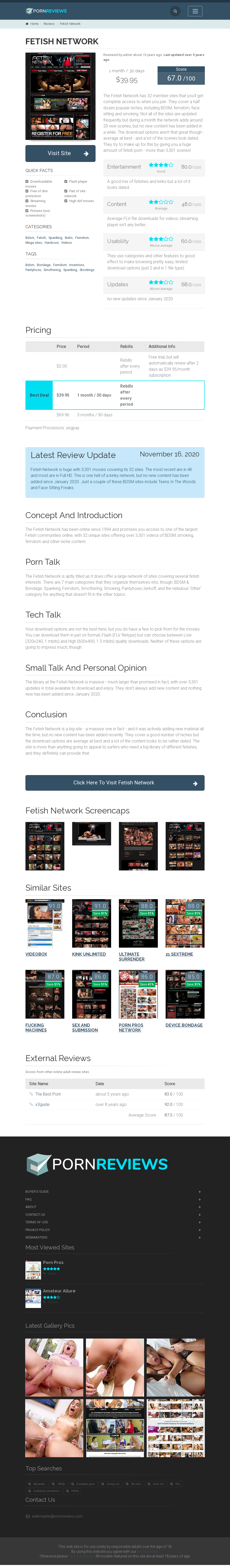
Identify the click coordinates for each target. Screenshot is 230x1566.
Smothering (52, 270)
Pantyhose (33, 270)
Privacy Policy (37, 1231)
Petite (72, 1492)
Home (31, 24)
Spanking (55, 238)
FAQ (28, 1200)
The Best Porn (48, 1095)
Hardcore (52, 243)
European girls (83, 1485)
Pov (175, 1485)
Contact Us (35, 1216)
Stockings (87, 270)
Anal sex (156, 1485)
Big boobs (36, 1485)
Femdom (82, 238)
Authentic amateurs (44, 1492)
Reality (49, 1274)
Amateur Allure (59, 1292)
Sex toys (133, 1485)
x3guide (42, 1105)
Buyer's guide (37, 1193)
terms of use (147, 1552)
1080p (58, 1485)
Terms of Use (36, 1223)
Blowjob (50, 1303)
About (30, 1208)
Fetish (41, 238)
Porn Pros (53, 1263)
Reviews (49, 24)
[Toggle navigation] (195, 11)
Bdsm (29, 238)
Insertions (76, 265)
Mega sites (33, 243)
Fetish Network (70, 24)
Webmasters (36, 1238)
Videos (66, 243)
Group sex (110, 1485)
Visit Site (68, 153)
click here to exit (81, 1557)
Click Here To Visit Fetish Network (134, 783)
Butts (69, 238)
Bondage (44, 265)
